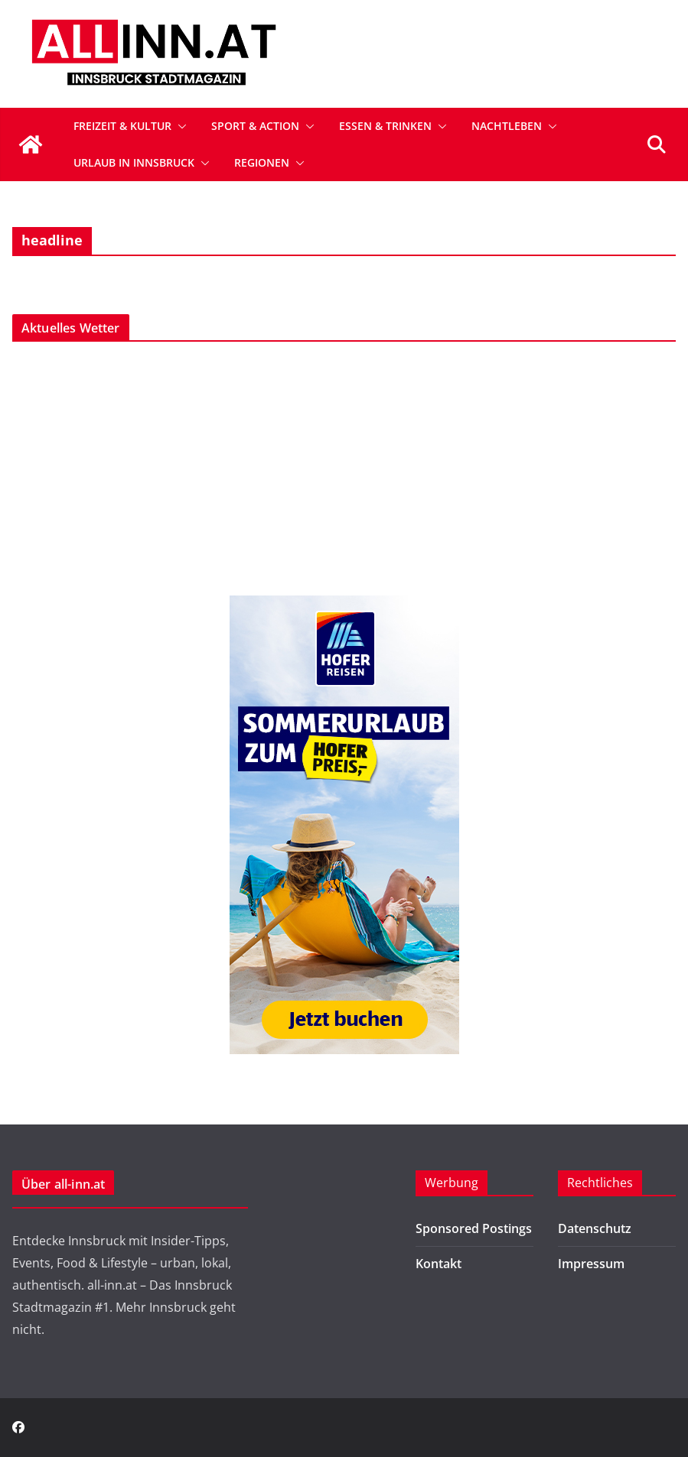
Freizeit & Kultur (122, 125)
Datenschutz (594, 1228)
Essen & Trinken (385, 125)
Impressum (591, 1263)
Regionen (261, 162)
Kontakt (438, 1263)
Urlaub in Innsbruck (133, 162)
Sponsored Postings (474, 1228)
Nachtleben (506, 125)
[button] (179, 126)
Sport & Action (255, 125)
